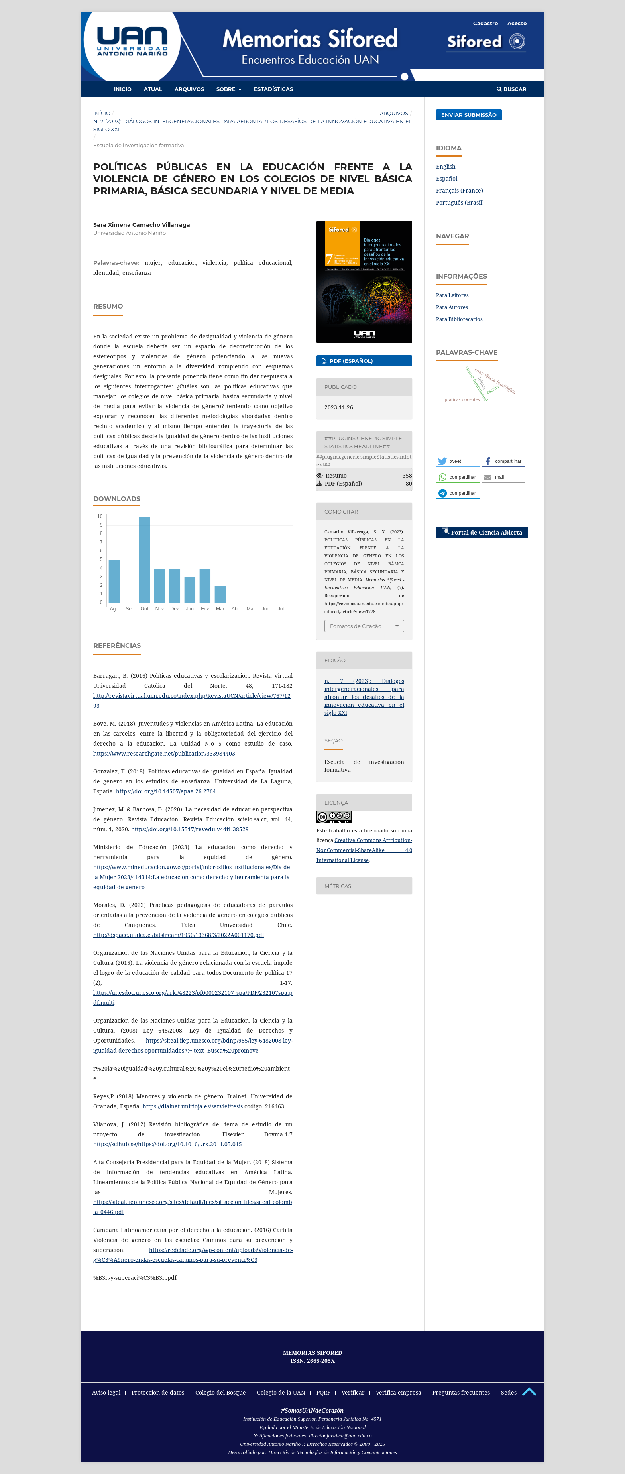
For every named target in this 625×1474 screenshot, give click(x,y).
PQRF (323, 1392)
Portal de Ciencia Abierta (482, 531)
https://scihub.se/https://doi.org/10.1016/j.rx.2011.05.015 (167, 1144)
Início (101, 113)
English (446, 166)
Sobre (226, 89)
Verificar (353, 1392)
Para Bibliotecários (459, 319)
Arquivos (189, 89)
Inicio (123, 89)
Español (446, 178)
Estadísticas (273, 89)
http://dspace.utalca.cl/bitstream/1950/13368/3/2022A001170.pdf (178, 935)
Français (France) (459, 190)
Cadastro (485, 23)
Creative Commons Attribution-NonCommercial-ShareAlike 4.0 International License (364, 850)
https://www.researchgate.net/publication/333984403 (164, 753)
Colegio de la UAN (281, 1392)
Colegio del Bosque (220, 1392)
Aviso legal (106, 1392)
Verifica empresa (398, 1392)
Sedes (509, 1392)
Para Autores (452, 307)
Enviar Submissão (469, 115)
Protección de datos (158, 1392)
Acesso (517, 23)
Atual (153, 89)
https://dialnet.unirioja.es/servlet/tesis (193, 1106)
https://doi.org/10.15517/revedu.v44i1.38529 (190, 829)
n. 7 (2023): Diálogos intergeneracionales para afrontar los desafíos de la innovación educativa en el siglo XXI (252, 125)
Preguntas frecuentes (461, 1392)
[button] (458, 461)
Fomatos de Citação (355, 626)
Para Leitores (452, 295)
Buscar (512, 89)
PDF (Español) (350, 361)
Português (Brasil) (460, 202)
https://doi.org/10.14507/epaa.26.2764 (166, 791)
